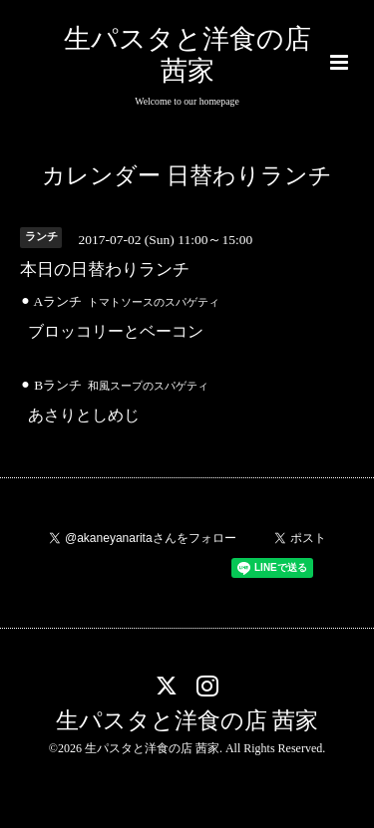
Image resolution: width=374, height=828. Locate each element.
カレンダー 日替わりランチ (187, 175)
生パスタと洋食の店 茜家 (187, 720)
